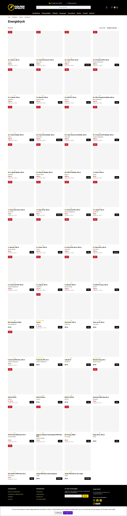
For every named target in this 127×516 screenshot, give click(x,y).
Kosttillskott (36, 13)
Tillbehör (55, 13)
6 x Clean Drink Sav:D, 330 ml (73, 247)
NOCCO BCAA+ (40, 397)
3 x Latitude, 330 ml (98, 210)
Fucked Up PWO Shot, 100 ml (16, 359)
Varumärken (71, 13)
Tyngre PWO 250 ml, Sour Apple (74, 473)
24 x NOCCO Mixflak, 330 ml (73, 172)
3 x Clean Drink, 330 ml (42, 210)
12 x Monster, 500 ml (42, 97)
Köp (32, 65)
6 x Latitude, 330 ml (41, 285)
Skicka (85, 496)
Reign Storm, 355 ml (99, 434)
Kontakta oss (39, 496)
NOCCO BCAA (12, 397)
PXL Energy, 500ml (70, 434)
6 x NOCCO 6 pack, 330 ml (100, 285)
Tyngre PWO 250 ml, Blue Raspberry (46, 473)
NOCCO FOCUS (69, 397)
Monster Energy (40, 99)
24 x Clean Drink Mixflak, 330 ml (45, 135)
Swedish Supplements (98, 62)
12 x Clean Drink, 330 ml (71, 60)
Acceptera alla (68, 512)
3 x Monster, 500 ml (13, 247)
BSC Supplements (97, 99)
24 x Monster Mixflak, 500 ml (44, 172)
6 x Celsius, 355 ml (41, 247)
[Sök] (63, 7)
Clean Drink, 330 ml (70, 322)
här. (114, 509)
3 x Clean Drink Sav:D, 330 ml (16, 210)
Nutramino (95, 399)
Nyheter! (92, 13)
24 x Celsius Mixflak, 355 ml (16, 135)
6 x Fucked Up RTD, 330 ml (15, 285)
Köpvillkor (10, 496)
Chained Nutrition (12, 436)
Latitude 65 (10, 99)
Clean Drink (39, 62)
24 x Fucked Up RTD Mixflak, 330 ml (103, 135)
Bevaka (88, 65)
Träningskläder (46, 13)
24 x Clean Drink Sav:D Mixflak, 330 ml (76, 135)
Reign (94, 436)
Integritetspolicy (40, 494)
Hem (9, 17)
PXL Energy (67, 436)
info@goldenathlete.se (98, 493)
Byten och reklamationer (14, 491)
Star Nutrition (11, 475)
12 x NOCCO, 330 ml (70, 97)
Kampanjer (62, 13)
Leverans (10, 499)
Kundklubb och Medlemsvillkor (15, 494)
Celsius (9, 62)
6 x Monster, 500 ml (70, 285)
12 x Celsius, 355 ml (13, 60)
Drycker (21, 17)
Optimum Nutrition (40, 438)
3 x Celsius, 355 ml (98, 172)
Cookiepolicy (39, 491)
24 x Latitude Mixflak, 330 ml (16, 172)
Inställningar (58, 512)
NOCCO (67, 99)
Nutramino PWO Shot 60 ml (101, 397)
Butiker (79, 13)
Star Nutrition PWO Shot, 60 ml (17, 473)
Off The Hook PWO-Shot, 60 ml (17, 434)
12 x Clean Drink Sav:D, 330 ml (45, 60)
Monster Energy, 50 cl (99, 359)
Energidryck (27, 17)
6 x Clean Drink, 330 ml (99, 247)
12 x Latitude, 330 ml (14, 97)
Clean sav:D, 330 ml (98, 322)
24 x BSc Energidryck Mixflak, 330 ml (103, 97)
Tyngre (37, 475)
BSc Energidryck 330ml (14, 322)
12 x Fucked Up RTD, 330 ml (101, 60)
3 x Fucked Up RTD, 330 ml (72, 210)
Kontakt (85, 13)
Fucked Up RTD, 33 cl (42, 359)
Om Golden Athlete (41, 499)
